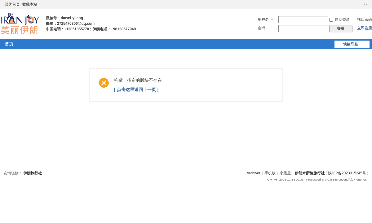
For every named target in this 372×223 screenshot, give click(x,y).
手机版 (270, 173)
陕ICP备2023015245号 (347, 173)
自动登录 (339, 19)
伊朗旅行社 (32, 173)
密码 (261, 28)
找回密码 (364, 19)
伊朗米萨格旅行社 (310, 173)
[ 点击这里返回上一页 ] (136, 89)
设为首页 (12, 4)
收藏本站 (29, 4)
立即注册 (364, 28)
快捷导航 (350, 44)
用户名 (263, 19)
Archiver (253, 173)
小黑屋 (285, 173)
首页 (9, 44)
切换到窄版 (365, 4)
